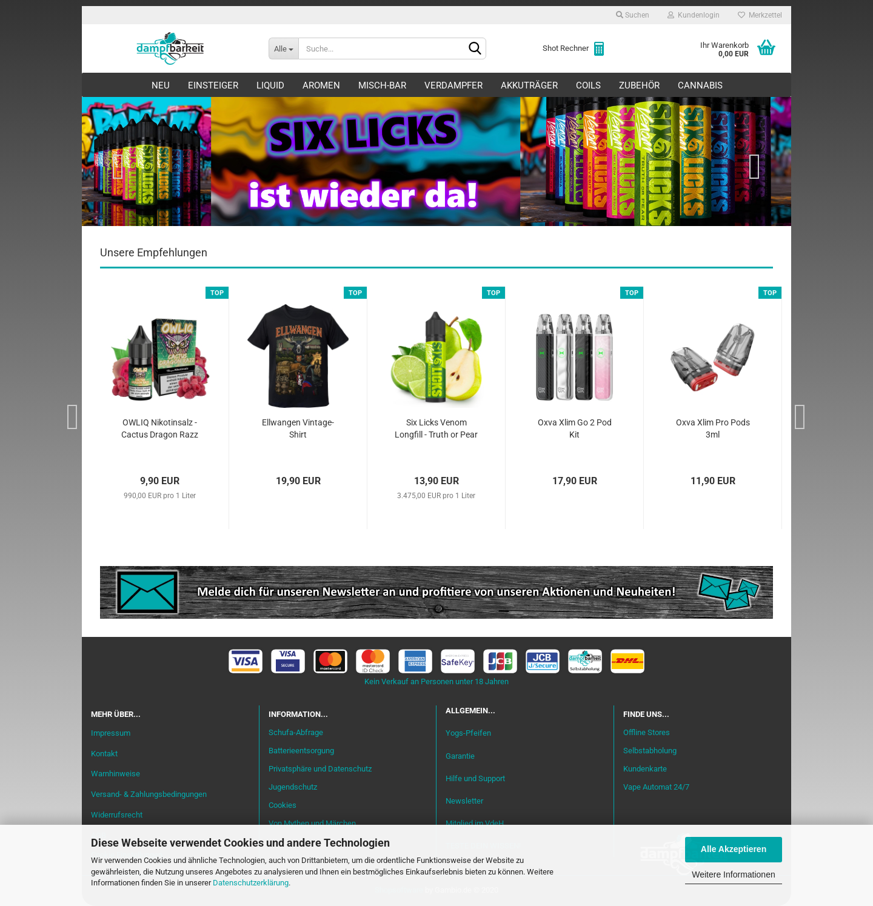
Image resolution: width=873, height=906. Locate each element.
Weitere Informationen (733, 874)
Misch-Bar (382, 85)
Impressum (110, 733)
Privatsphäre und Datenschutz (320, 768)
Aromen (321, 85)
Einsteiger (213, 85)
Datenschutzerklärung (251, 882)
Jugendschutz (293, 786)
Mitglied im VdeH (475, 823)
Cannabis (700, 85)
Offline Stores (646, 732)
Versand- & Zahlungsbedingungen (149, 794)
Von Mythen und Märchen (312, 823)
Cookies (282, 805)
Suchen (632, 15)
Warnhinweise (115, 773)
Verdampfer (453, 85)
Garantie (460, 756)
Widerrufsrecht (116, 814)
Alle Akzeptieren (733, 849)
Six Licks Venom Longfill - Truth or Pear (436, 428)
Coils (588, 85)
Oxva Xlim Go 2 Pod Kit (575, 428)
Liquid (270, 85)
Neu (161, 85)
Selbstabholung (650, 750)
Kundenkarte (645, 768)
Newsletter (464, 800)
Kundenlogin (693, 15)
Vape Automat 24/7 (656, 786)
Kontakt (104, 753)
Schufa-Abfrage (296, 732)
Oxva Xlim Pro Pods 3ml (713, 428)
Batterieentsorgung (301, 750)
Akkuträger (529, 85)
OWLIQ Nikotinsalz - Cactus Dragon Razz (159, 428)
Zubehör (639, 85)
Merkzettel (760, 15)
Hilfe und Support (475, 778)
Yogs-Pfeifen (468, 733)
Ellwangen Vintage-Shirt (298, 428)
